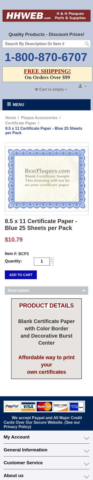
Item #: (11, 254)
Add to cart (20, 275)
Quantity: (13, 261)
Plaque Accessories (39, 118)
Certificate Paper (20, 123)
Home (10, 118)
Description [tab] (47, 290)
